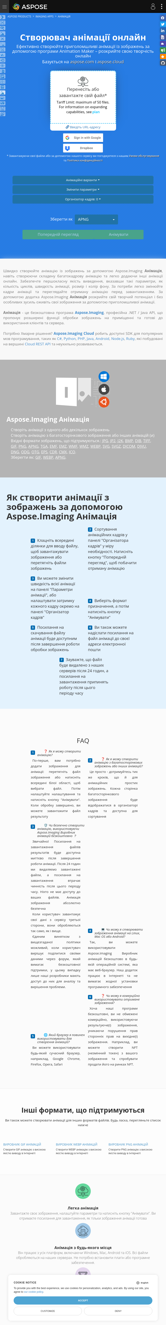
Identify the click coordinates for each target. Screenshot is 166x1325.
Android (102, 338)
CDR (55, 451)
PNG (23, 446)
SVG (109, 446)
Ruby (130, 338)
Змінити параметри (83, 189)
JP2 (113, 440)
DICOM (132, 446)
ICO (74, 451)
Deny (118, 1311)
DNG (15, 451)
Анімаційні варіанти (83, 180)
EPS (45, 451)
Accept (83, 1300)
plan (96, 112)
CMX (65, 451)
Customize (48, 1311)
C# (59, 338)
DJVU (145, 446)
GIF (14, 446)
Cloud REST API (38, 343)
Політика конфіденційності (96, 160)
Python (70, 338)
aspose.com (82, 62)
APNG (96, 219)
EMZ (65, 446)
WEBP (98, 446)
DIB (139, 440)
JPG (105, 440)
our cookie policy (33, 1291)
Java (90, 338)
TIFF (148, 440)
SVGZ (119, 446)
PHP (81, 338)
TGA (45, 446)
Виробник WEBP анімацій (76, 1144)
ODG (25, 451)
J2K (121, 440)
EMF (55, 446)
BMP (130, 440)
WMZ (86, 446)
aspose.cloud (110, 62)
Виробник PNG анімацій (128, 1144)
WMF (75, 446)
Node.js (117, 338)
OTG (36, 451)
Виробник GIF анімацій (22, 1144)
